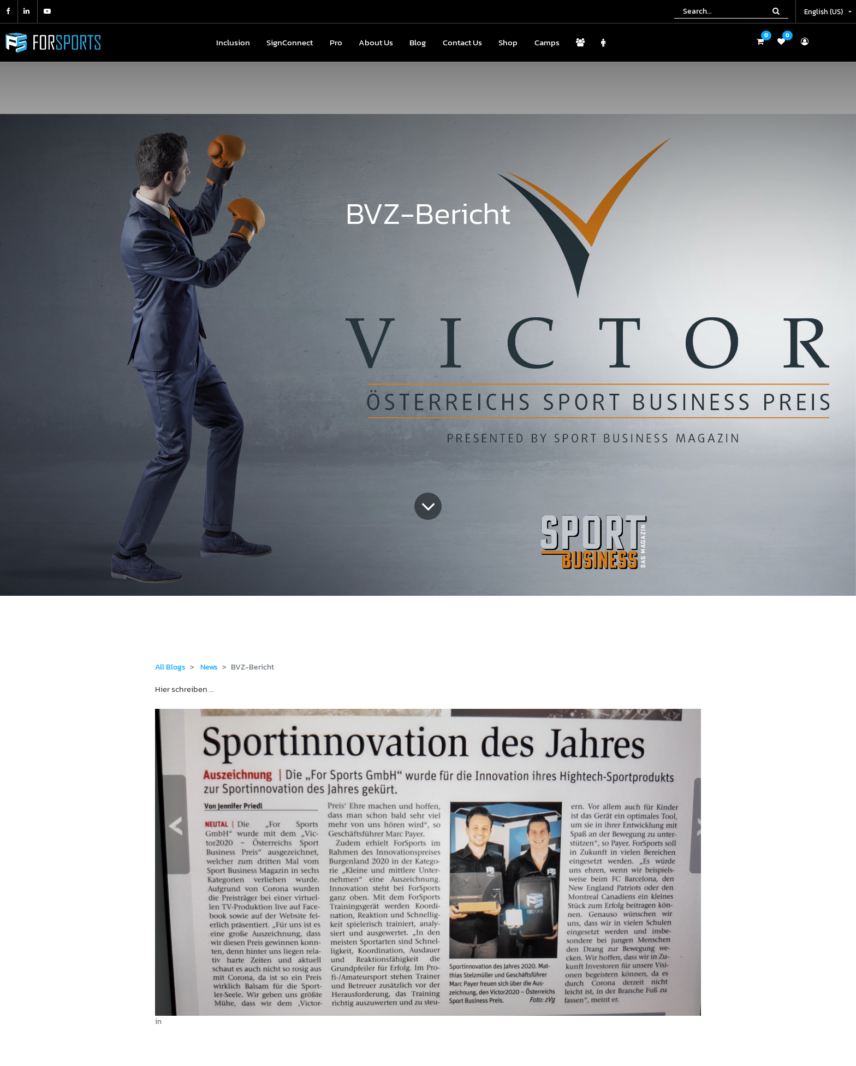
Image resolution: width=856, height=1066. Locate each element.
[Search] (776, 10)
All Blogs (170, 667)
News (209, 667)
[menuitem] (233, 42)
